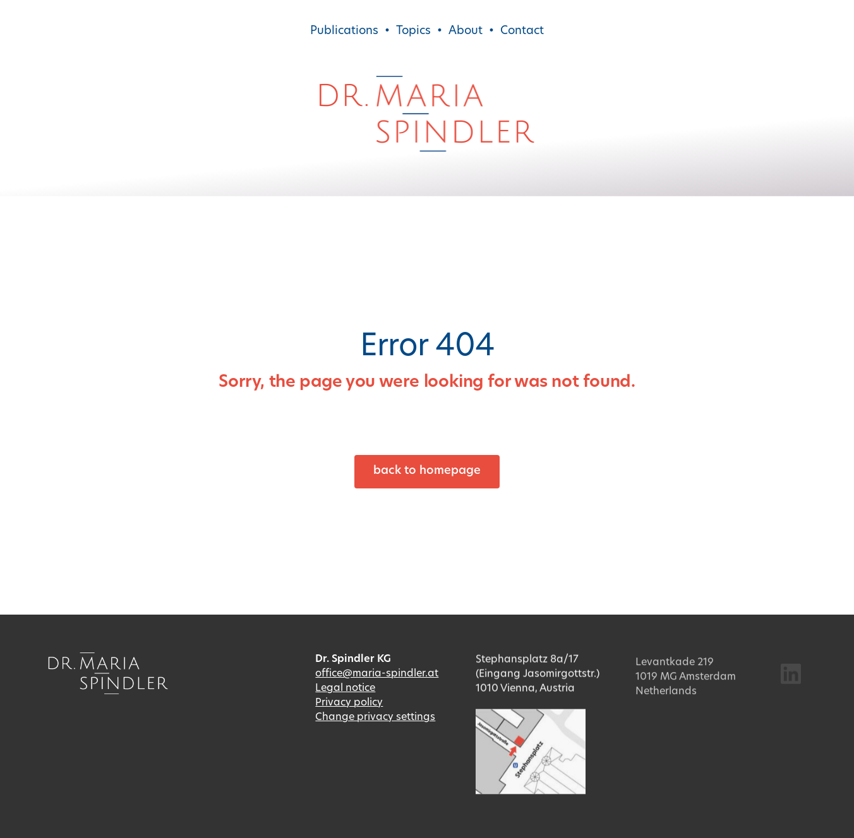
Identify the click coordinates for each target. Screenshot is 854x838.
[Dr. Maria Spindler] (427, 81)
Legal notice (345, 690)
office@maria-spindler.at (376, 675)
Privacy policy (349, 704)
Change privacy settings (375, 719)
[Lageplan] (531, 720)
